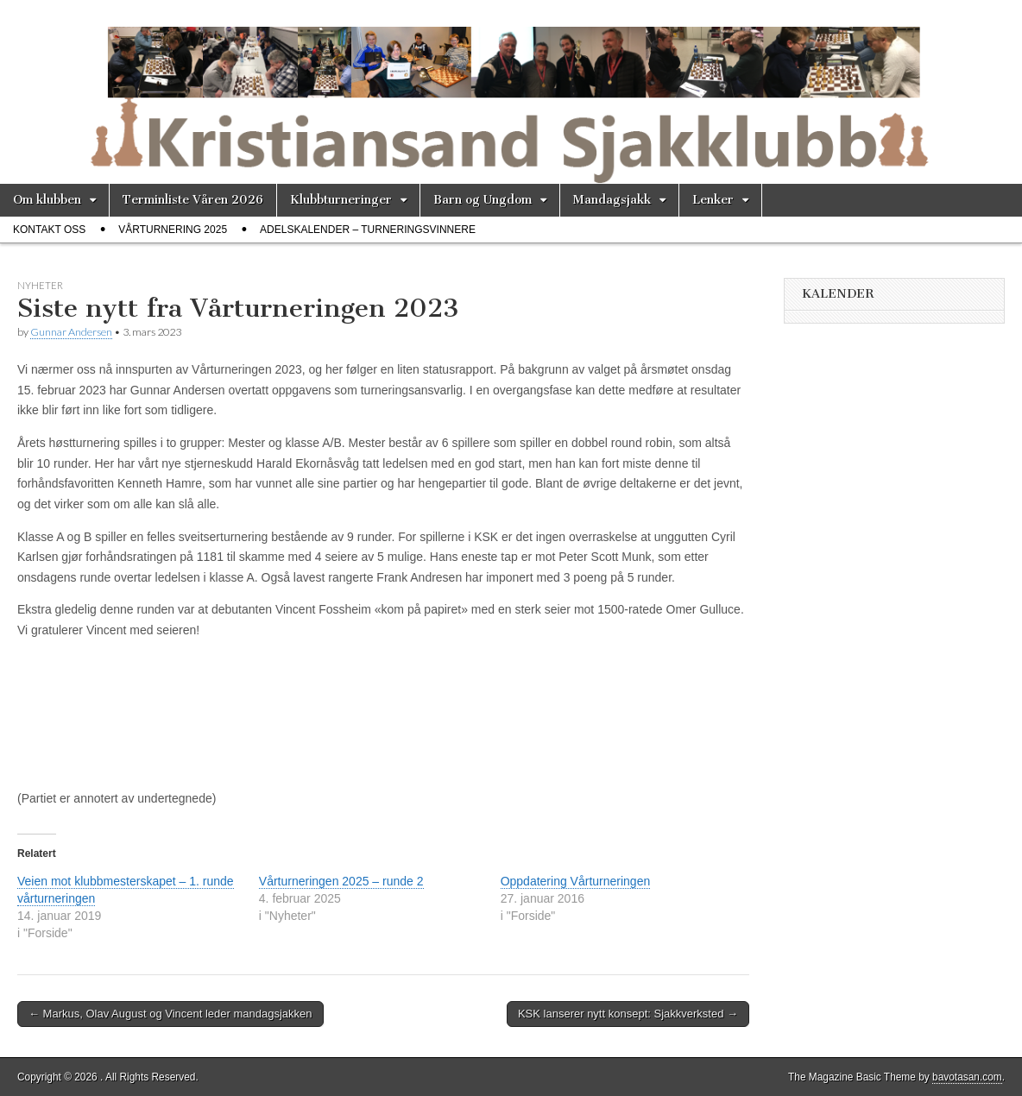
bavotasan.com (967, 1077)
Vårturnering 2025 (172, 230)
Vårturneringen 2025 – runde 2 (341, 881)
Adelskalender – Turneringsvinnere (368, 230)
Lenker (713, 199)
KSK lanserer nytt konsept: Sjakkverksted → (628, 1013)
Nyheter (40, 285)
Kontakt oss (49, 230)
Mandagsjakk (612, 199)
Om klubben (47, 199)
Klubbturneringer (341, 199)
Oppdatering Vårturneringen (576, 881)
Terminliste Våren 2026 (193, 199)
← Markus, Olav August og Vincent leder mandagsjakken (170, 1013)
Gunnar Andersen (71, 331)
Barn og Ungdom (482, 199)
